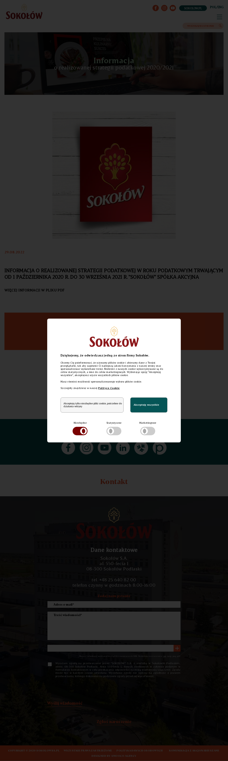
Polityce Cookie (109, 388)
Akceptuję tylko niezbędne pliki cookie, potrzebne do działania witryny (92, 405)
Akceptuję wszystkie (146, 404)
